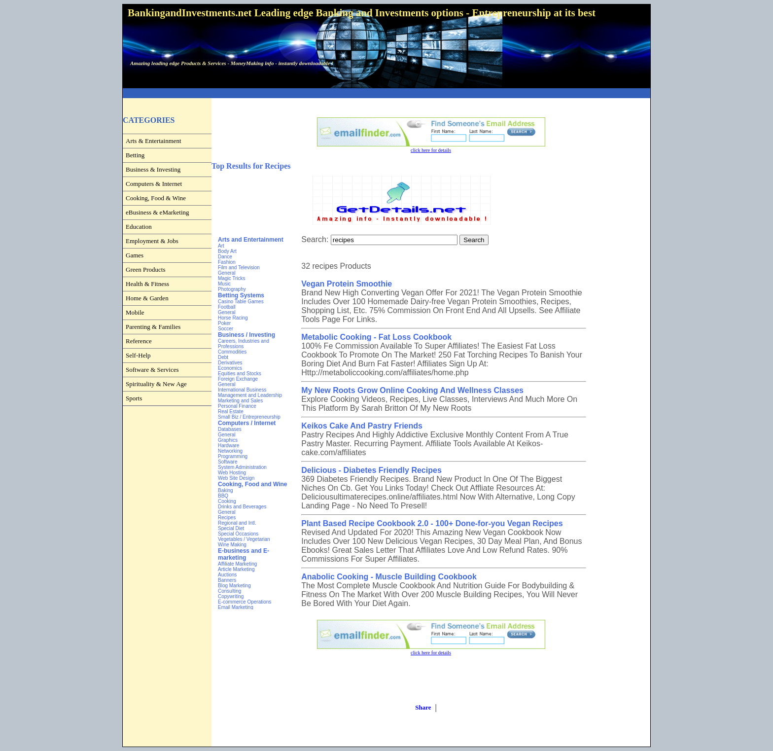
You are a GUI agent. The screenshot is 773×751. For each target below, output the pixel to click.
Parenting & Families (153, 326)
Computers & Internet (154, 183)
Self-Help (138, 355)
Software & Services (152, 369)
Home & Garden (147, 298)
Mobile (135, 312)
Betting (135, 155)
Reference (139, 341)
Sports (134, 398)
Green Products (146, 269)
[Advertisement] (386, 93)
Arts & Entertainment (153, 140)
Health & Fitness (147, 283)
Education (139, 226)
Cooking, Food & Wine (156, 198)
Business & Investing (153, 169)
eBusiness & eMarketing (157, 212)
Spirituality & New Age (156, 384)
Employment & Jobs (152, 241)
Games (134, 255)
